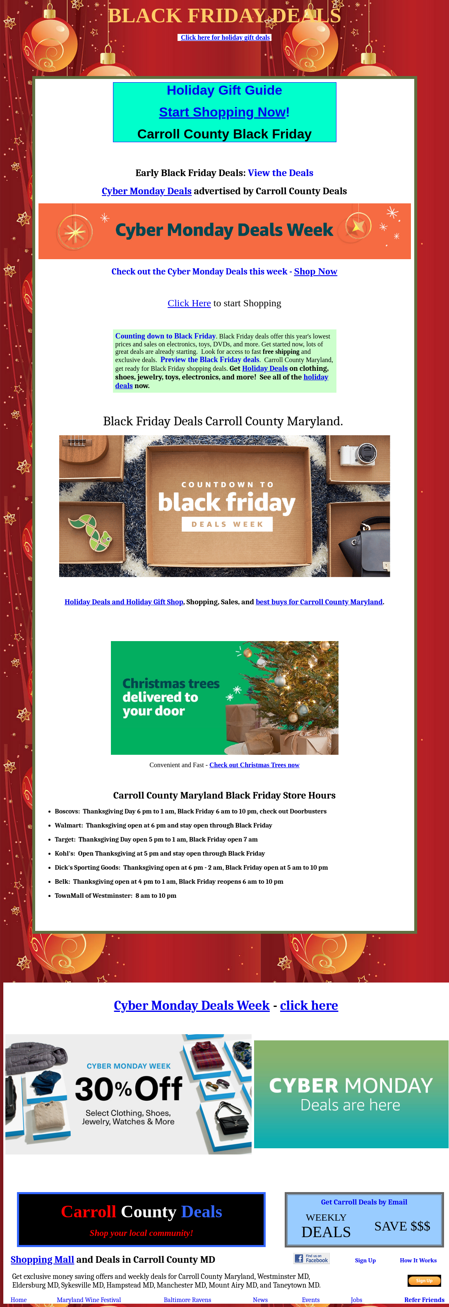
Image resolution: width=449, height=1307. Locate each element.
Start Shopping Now (222, 112)
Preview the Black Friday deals (210, 359)
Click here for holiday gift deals (225, 37)
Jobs (356, 1300)
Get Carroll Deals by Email (364, 1202)
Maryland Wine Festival (89, 1300)
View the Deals (280, 173)
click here (309, 1005)
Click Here (189, 303)
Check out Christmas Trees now (254, 764)
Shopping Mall (42, 1259)
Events (311, 1300)
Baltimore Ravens (187, 1300)
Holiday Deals (265, 368)
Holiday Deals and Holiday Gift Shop (124, 602)
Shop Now (316, 271)
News (260, 1300)
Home (19, 1300)
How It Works (418, 1260)
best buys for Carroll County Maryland (319, 602)
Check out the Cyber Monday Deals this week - (203, 272)
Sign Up (365, 1260)
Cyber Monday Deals (147, 191)
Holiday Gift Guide (224, 90)
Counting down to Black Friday (165, 336)
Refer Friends (424, 1300)
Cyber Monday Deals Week (191, 1005)
